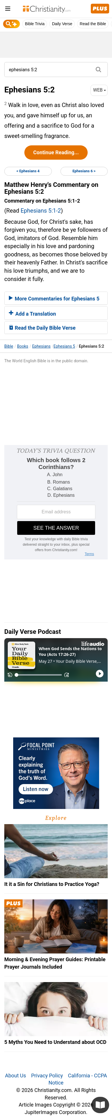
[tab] (56, 298)
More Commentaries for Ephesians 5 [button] (54, 299)
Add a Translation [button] (32, 314)
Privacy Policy (47, 1076)
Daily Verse (62, 23)
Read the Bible (93, 23)
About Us (15, 1076)
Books (22, 346)
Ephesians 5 (64, 346)
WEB (99, 90)
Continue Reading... (56, 152)
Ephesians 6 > (84, 171)
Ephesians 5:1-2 (41, 210)
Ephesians (41, 346)
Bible (8, 346)
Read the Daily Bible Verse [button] (42, 328)
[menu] (7, 9)
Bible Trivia (34, 23)
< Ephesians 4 (28, 171)
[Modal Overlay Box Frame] (56, 502)
